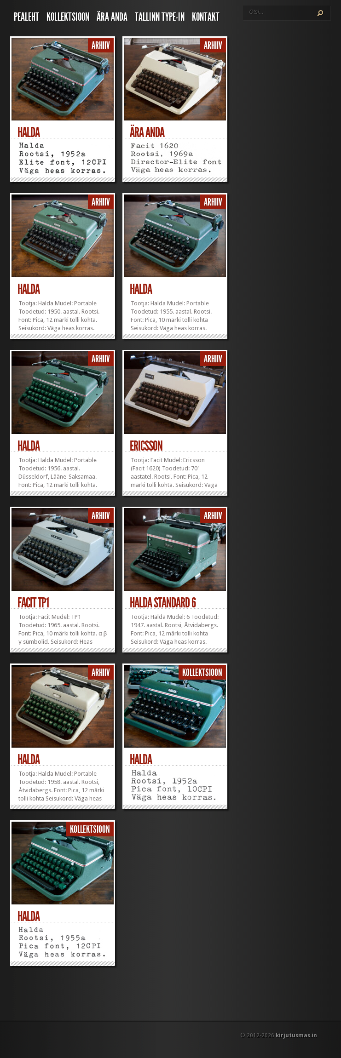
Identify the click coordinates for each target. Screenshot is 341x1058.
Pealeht (26, 17)
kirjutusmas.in (296, 1035)
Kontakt (206, 17)
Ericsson (146, 446)
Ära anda (112, 17)
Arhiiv (101, 45)
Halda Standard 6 (163, 603)
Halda (28, 132)
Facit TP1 (33, 603)
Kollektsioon (67, 17)
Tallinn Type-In (160, 17)
